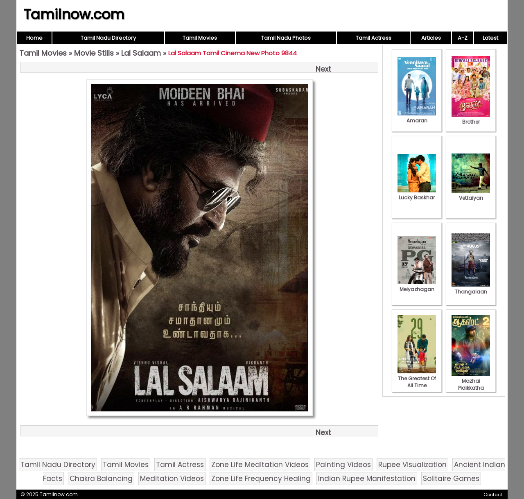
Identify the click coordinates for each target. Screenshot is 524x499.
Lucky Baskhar (417, 194)
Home (34, 38)
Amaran (417, 117)
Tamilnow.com (73, 14)
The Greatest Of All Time (417, 378)
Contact (492, 494)
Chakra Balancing (101, 478)
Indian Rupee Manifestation (367, 478)
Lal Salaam (141, 53)
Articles (431, 38)
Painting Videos (343, 465)
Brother (471, 118)
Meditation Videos (172, 478)
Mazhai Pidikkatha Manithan (471, 384)
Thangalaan (471, 288)
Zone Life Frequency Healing (261, 478)
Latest (490, 38)
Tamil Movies (200, 38)
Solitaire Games (451, 478)
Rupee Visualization (412, 465)
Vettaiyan (471, 194)
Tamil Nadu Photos (286, 38)
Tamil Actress (373, 38)
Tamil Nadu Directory (108, 38)
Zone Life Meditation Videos (260, 465)
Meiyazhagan (417, 286)
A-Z (463, 38)
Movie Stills (94, 53)
